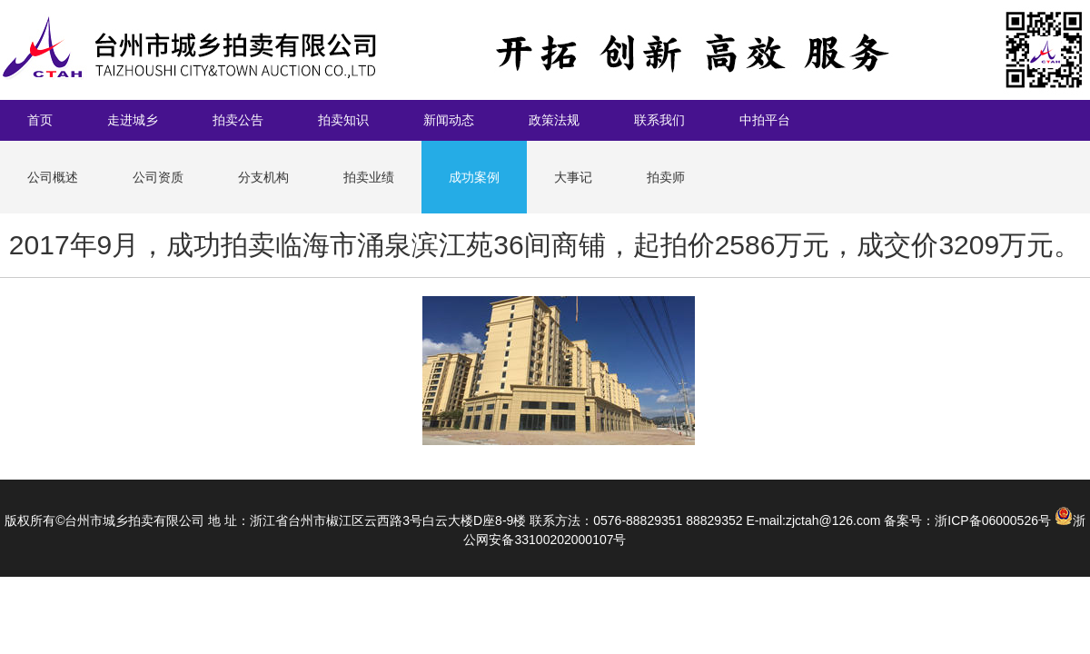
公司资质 (158, 177)
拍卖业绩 (368, 177)
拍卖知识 (343, 120)
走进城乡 (132, 120)
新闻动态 (448, 120)
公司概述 (52, 177)
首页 (40, 120)
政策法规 (554, 120)
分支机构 (263, 177)
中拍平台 (764, 120)
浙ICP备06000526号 (993, 520)
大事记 (573, 177)
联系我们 (659, 120)
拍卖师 (666, 177)
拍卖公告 (238, 120)
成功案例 (474, 177)
